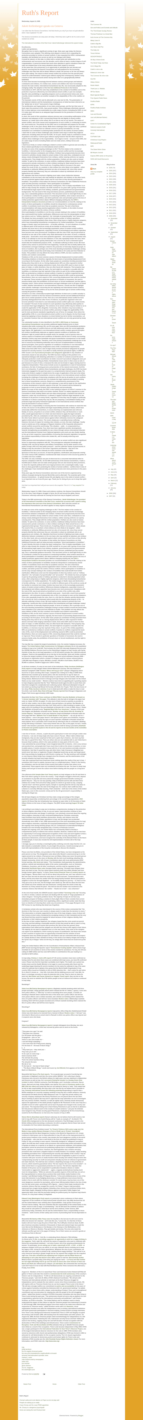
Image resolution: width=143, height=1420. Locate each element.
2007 (111, 496)
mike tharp (25, 1359)
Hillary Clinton (94, 82)
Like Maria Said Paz (96, 47)
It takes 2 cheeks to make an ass (113, 437)
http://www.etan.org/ (52, 1341)
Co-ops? (113, 345)
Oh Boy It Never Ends (97, 60)
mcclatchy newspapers (36, 1359)
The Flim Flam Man (113, 349)
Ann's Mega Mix (95, 66)
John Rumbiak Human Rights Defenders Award (61, 1339)
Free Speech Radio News (98, 98)
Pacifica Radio (95, 101)
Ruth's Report (40, 12)
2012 (111, 207)
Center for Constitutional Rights (100, 124)
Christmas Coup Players (98, 140)
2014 (111, 202)
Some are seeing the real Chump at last (32, 1410)
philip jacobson (26, 1349)
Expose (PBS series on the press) (101, 156)
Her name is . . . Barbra (113, 378)
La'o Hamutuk (68, 1306)
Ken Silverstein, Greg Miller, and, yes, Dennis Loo (113, 306)
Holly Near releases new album (113, 252)
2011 (111, 210)
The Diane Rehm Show (97, 149)
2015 (111, 199)
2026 (111, 168)
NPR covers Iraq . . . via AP (113, 419)
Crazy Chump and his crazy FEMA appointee (34, 1405)
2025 (111, 170)
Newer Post (27, 1384)
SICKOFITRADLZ (96, 56)
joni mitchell (25, 1363)
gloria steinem (26, 1365)
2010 (111, 213)
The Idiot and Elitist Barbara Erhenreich (113, 405)
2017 (111, 193)
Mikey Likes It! (95, 40)
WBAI (92, 111)
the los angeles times (28, 1351)
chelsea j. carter (27, 1357)
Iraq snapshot (77, 485)
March (113, 480)
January (113, 488)
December (114, 218)
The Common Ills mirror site (99, 76)
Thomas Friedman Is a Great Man (101, 34)
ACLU (92, 133)
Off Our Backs (95, 92)
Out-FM (92, 79)
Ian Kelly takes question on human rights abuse (113, 290)
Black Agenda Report (97, 95)
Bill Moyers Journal (96, 152)
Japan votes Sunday (112, 261)
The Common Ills (95, 24)
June (112, 472)
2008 (111, 493)
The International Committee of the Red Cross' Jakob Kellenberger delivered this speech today (52, 43)
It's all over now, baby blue (112, 329)
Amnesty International (97, 130)
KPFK (92, 104)
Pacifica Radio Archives (98, 108)
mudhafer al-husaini (50, 1353)
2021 (111, 182)
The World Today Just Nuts (99, 63)
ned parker (38, 1351)
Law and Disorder (96, 114)
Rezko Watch (94, 85)
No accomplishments (113, 339)
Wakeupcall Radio (96, 143)
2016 (111, 196)
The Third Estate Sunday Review (101, 31)
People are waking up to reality (29, 1402)
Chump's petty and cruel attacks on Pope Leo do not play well (39, 1400)
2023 (111, 176)
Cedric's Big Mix (95, 43)
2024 (111, 173)
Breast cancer (113, 242)
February (114, 483)
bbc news (45, 1355)
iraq (23, 1347)
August (113, 237)
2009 (111, 216)
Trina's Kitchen (95, 53)
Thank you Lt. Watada (97, 88)
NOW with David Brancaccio (99, 159)
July (112, 469)
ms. (23, 1367)
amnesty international (29, 1355)
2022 (111, 179)
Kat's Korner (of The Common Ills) (101, 37)
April (112, 478)
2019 (111, 187)
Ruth (94, 169)
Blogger (80, 1415)
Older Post (81, 1384)
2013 (111, 204)
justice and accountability (65, 1286)
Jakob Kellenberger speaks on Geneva (113, 391)
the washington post (28, 1369)
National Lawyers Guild (97, 127)
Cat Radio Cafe (95, 136)
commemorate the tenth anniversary (62, 1274)
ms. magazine (28, 1367)
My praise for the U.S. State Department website (113, 274)
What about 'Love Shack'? (113, 462)
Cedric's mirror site (96, 69)
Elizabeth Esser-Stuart (113, 319)
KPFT (92, 120)
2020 (111, 185)
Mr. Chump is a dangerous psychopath (32, 1407)
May (112, 475)
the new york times (28, 1353)
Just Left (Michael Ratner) (98, 117)
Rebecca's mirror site (97, 72)
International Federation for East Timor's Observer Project (63, 1329)
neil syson (39, 1355)
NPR (92, 146)
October (113, 227)
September (114, 232)
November (114, 223)
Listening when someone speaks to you (113, 450)
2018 (111, 190)
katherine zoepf (39, 1353)
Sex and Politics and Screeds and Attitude (103, 27)
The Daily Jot (94, 50)
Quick (112, 413)
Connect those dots (113, 427)
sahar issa (25, 1361)
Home (55, 1384)
